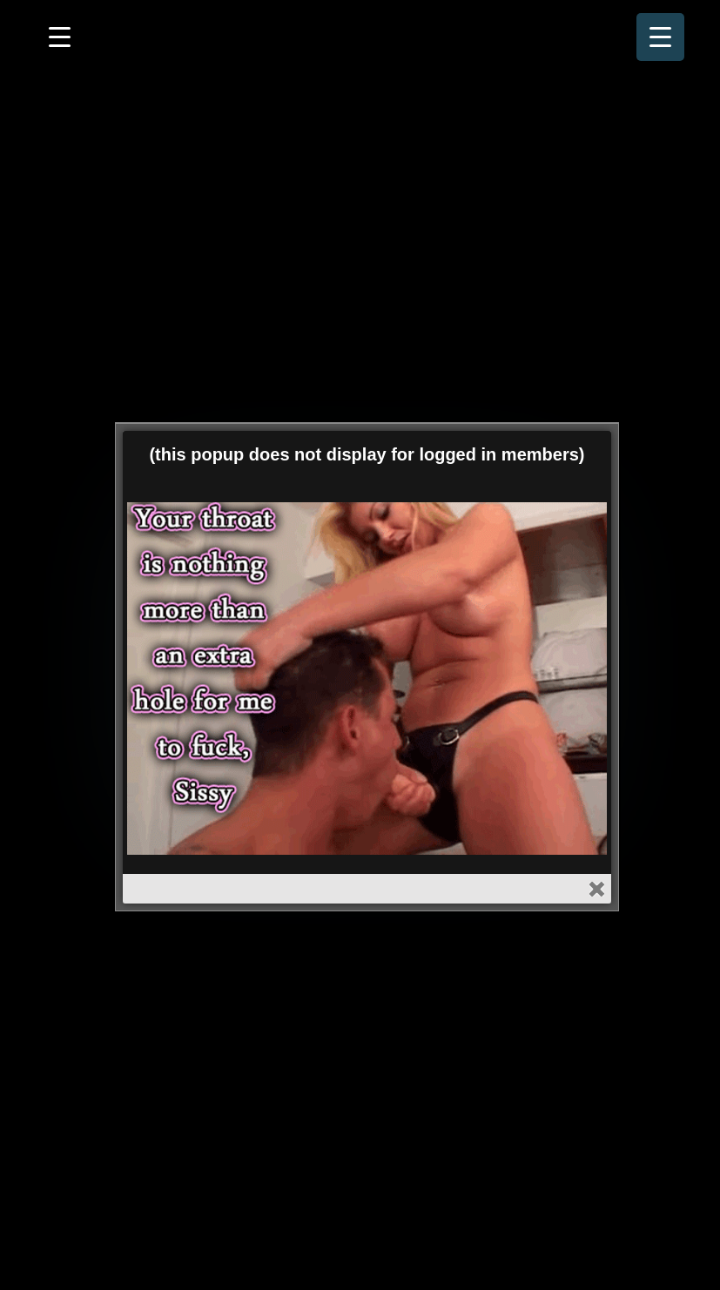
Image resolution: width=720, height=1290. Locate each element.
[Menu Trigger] (660, 37)
